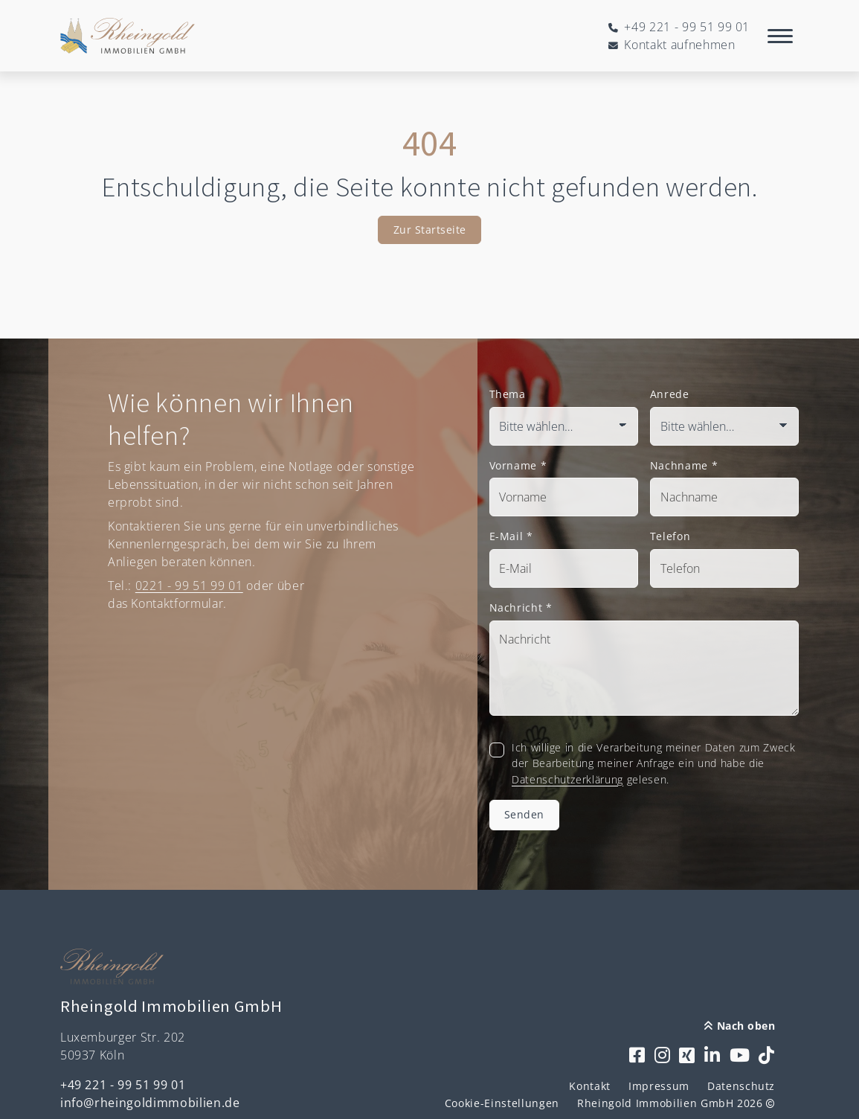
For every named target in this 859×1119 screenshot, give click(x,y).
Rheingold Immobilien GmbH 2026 (676, 1103)
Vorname (518, 465)
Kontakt (590, 1086)
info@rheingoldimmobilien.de (150, 1102)
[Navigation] (780, 35)
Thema (507, 394)
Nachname (684, 465)
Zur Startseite (429, 229)
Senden (524, 814)
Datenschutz (741, 1086)
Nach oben (740, 1026)
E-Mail (511, 536)
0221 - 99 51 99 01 (189, 585)
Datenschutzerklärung (567, 779)
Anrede (669, 394)
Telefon (670, 536)
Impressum (658, 1086)
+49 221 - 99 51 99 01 (123, 1085)
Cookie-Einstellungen (502, 1103)
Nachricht (521, 607)
